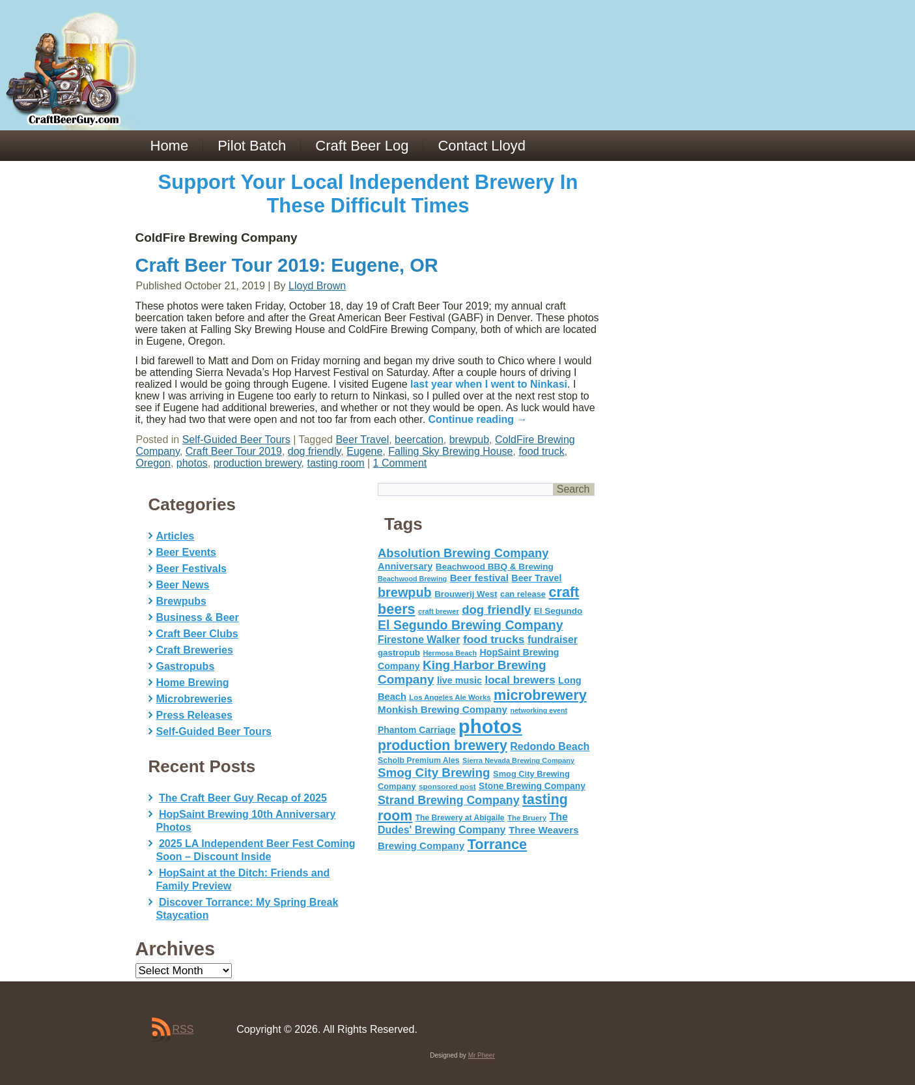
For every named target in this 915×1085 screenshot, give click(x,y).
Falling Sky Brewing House (450, 451)
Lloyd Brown (317, 285)
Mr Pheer (481, 1055)
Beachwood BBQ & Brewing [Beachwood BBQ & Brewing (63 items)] (495, 566)
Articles (175, 536)
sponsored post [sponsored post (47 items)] (447, 786)
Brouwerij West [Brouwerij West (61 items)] (465, 594)
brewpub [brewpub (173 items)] (405, 592)
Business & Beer (197, 617)
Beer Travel (362, 439)
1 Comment (400, 463)
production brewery (258, 463)
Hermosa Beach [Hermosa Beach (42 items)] (450, 653)
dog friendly (314, 451)
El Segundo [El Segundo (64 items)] (558, 611)
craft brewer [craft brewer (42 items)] (438, 611)
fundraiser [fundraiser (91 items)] (553, 639)
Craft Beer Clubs (197, 633)
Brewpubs (181, 601)
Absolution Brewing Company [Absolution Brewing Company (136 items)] (463, 553)
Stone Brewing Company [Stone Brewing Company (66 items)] (532, 786)
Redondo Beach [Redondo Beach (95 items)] (549, 746)
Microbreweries (194, 698)
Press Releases (194, 715)
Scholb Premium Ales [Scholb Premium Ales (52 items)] (419, 760)
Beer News (183, 584)
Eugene (364, 451)
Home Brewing (192, 682)
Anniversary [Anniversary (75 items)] (405, 566)
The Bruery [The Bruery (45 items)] (526, 818)
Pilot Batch (252, 145)
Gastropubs (185, 666)
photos (192, 463)
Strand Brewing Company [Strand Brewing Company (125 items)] (449, 800)
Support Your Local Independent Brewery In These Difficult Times (368, 194)
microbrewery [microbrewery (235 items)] (540, 695)
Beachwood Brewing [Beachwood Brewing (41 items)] (412, 579)
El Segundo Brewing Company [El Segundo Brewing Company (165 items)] (470, 625)
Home (169, 145)
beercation (419, 439)
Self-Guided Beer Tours (236, 439)
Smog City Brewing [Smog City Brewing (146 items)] (434, 772)
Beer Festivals (191, 568)
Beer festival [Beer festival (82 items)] (479, 577)
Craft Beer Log (361, 145)
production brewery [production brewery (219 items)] (442, 745)
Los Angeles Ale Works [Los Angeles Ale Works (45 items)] (449, 697)
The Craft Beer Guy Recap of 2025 (243, 797)
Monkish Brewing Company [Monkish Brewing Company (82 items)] (442, 709)
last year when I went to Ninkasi (488, 384)
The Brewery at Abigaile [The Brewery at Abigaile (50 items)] (460, 817)
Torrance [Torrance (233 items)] (497, 844)
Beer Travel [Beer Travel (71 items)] (536, 578)
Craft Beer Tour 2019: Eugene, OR (286, 265)
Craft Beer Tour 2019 (234, 451)
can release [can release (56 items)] (523, 594)
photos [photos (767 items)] (490, 726)
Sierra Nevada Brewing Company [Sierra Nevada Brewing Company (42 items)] (518, 760)
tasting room (335, 463)
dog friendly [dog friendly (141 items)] (496, 609)
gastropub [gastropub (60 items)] (399, 653)
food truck (541, 451)
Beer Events (186, 552)
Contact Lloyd (482, 145)
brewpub (469, 439)
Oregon (153, 463)
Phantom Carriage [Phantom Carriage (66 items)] (416, 730)
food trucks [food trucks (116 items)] (494, 639)
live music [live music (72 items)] (459, 680)
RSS (183, 1029)
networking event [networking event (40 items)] (538, 710)
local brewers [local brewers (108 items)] (520, 680)
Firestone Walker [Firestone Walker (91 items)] (419, 639)
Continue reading (478, 419)
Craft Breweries (194, 650)
